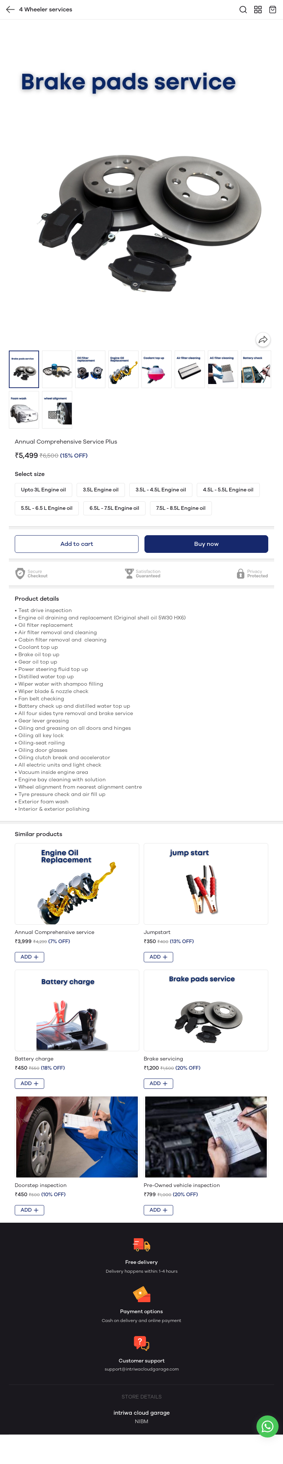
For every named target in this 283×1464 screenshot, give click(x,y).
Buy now (206, 543)
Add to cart (76, 543)
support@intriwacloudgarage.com (142, 1369)
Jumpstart (157, 932)
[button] (24, 369)
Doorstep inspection (41, 1185)
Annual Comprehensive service (54, 932)
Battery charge (34, 1059)
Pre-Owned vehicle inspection (182, 1185)
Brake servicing (163, 1059)
